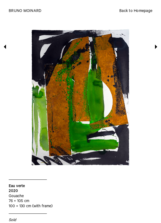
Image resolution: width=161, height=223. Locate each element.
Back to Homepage (135, 11)
